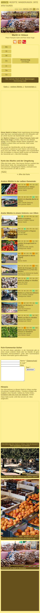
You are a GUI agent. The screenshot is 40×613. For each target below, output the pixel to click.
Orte (35, 2)
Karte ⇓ (7, 87)
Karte (3, 141)
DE (34, 9)
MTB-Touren (6, 6)
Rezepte (13, 2)
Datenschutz (31, 361)
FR (31, 9)
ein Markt (9, 29)
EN (37, 9)
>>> (20, 9)
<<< (16, 9)
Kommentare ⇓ (30, 87)
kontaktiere (17, 446)
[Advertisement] (20, 111)
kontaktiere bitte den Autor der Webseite (14, 394)
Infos (25, 9)
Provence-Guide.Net (22, 14)
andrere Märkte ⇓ (17, 87)
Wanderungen (25, 2)
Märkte (4, 2)
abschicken (30, 369)
